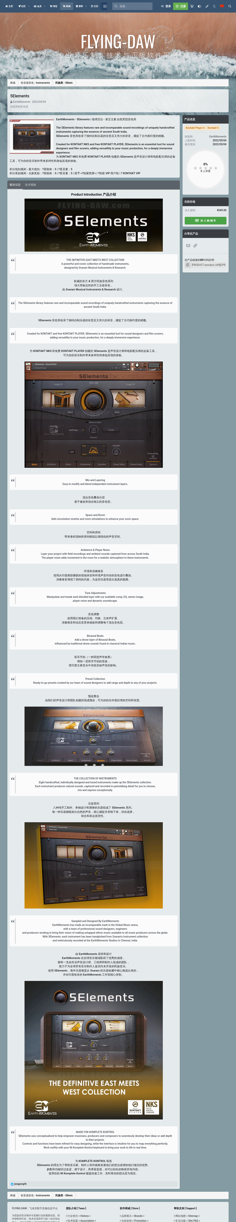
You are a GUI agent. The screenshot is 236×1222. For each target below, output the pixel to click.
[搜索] (136, 6)
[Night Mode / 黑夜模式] (214, 6)
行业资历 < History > (79, 1215)
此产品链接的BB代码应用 (199, 259)
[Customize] (199, 6)
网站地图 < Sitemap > (187, 1215)
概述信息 (15, 184)
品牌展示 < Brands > (132, 1215)
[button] (29, 6)
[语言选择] (222, 6)
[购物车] (192, 6)
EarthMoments (21, 101)
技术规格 (30, 184)
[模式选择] (207, 6)
